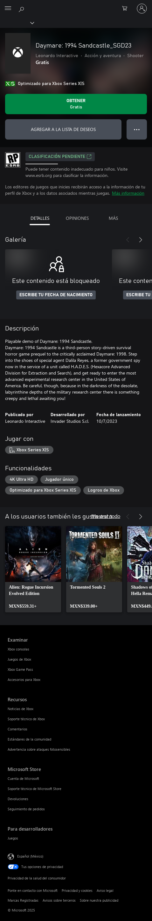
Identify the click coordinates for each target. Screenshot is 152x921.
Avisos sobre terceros (59, 900)
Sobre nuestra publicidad (99, 900)
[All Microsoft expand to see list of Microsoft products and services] (8, 8)
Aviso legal (105, 890)
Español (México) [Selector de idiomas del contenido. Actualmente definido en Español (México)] (30, 856)
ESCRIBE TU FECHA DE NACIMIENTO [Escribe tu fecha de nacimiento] (56, 295)
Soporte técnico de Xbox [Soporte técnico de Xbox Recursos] (26, 719)
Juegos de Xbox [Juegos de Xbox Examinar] (19, 659)
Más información (128, 193)
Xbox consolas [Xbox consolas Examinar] (18, 649)
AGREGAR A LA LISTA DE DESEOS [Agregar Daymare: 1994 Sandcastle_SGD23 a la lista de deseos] (63, 129)
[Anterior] (127, 239)
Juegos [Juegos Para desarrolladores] (13, 838)
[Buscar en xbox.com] (22, 8)
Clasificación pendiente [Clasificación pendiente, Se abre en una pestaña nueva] (60, 156)
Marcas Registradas (23, 900)
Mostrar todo (105, 516)
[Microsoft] (75, 5)
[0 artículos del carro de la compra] (126, 8)
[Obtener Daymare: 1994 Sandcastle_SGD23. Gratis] (76, 104)
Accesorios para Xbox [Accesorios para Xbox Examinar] (24, 679)
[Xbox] (17, 22)
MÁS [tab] (113, 218)
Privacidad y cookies (77, 890)
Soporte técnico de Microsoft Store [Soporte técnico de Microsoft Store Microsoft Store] (34, 789)
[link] (33, 569)
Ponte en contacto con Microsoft (33, 890)
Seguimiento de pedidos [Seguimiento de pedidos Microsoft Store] (26, 809)
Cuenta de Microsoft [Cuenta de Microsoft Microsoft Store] (23, 778)
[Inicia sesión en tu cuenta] (141, 8)
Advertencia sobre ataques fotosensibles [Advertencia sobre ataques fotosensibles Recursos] (39, 749)
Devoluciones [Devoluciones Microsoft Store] (18, 799)
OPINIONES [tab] (77, 218)
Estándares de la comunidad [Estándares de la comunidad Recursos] (29, 739)
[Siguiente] (140, 239)
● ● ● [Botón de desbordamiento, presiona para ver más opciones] (137, 129)
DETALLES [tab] (40, 218)
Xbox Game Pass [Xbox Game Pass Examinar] (20, 669)
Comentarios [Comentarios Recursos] (17, 729)
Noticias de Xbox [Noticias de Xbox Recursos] (20, 709)
